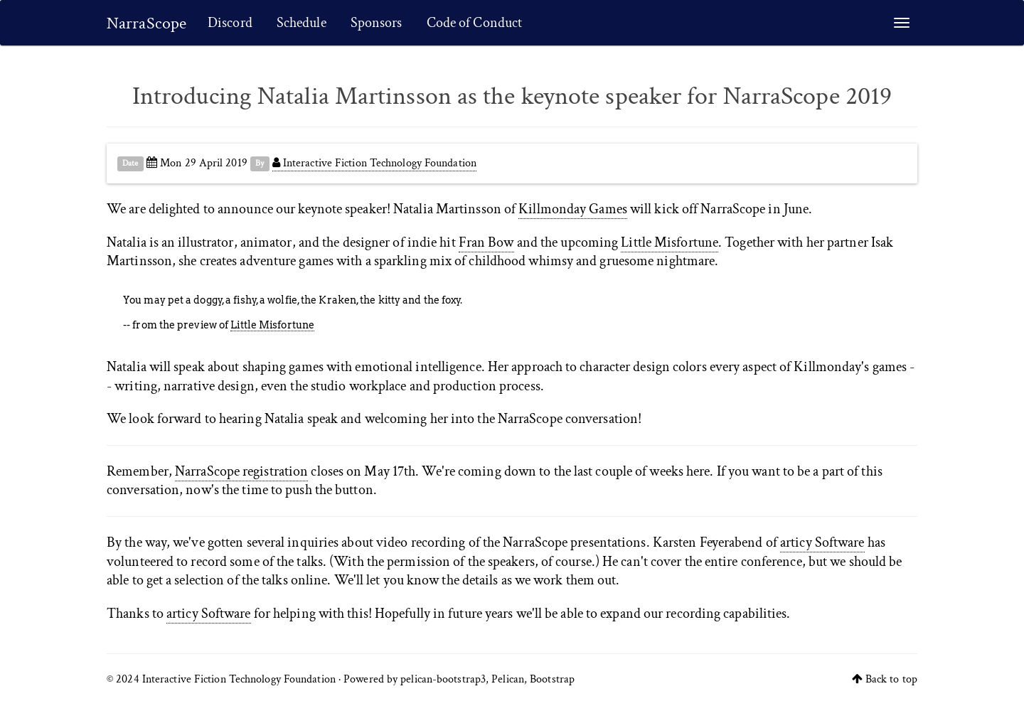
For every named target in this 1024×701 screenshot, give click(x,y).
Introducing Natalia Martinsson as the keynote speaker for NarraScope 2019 (512, 96)
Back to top (891, 679)
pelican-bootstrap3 (443, 679)
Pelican (507, 679)
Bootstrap (552, 679)
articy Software (822, 542)
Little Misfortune (669, 242)
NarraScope (146, 23)
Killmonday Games (572, 209)
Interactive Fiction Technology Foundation (374, 163)
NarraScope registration (241, 471)
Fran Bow (486, 242)
